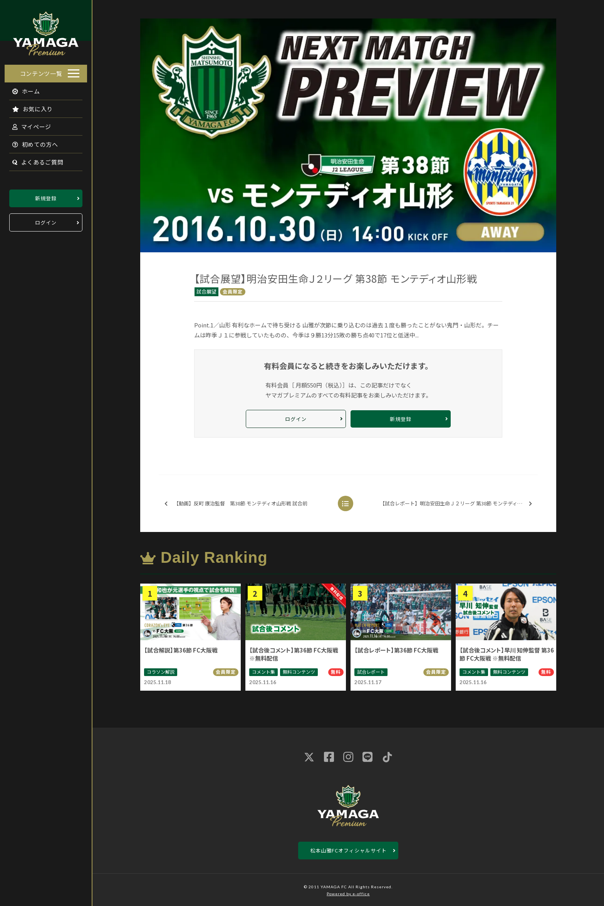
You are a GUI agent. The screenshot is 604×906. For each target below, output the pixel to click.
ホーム (22, 89)
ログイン (46, 220)
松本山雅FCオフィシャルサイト (348, 850)
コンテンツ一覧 (41, 71)
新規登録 (46, 196)
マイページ (27, 124)
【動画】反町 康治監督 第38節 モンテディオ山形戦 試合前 (235, 503)
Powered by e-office (348, 893)
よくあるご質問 (33, 160)
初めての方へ (31, 142)
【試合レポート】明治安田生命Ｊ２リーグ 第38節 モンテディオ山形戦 (458, 503)
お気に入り (28, 106)
